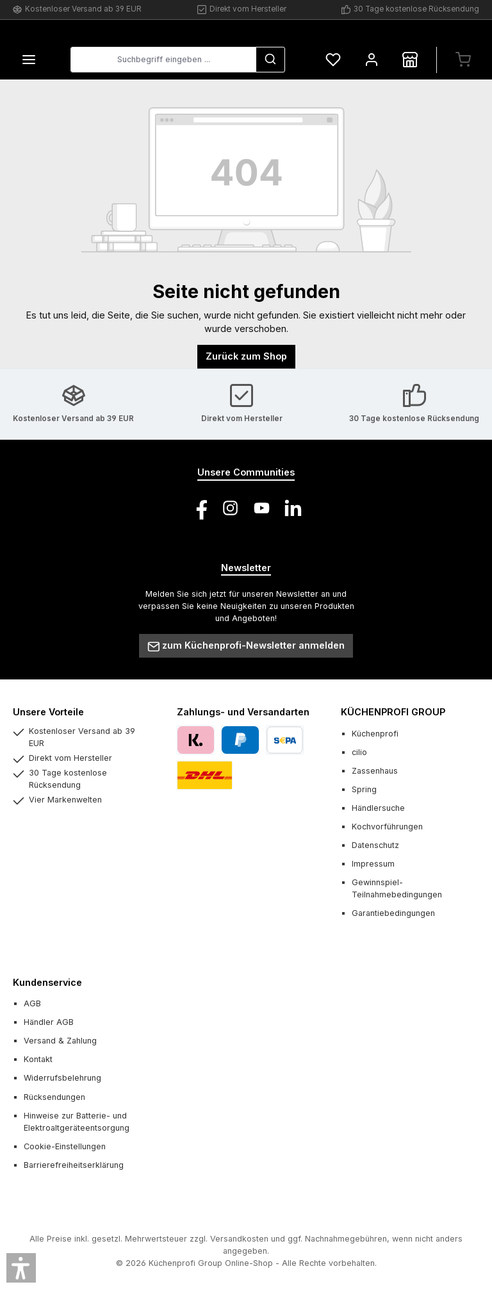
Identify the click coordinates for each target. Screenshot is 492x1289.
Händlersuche (378, 808)
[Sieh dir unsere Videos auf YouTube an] (261, 508)
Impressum (373, 864)
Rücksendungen (54, 1097)
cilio (359, 752)
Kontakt (38, 1060)
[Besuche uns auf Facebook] (198, 508)
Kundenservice (47, 982)
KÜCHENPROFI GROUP (393, 712)
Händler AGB (49, 1022)
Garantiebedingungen (393, 914)
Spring (364, 789)
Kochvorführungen (387, 826)
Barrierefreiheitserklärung (74, 1165)
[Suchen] (270, 60)
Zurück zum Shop (246, 356)
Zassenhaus (375, 771)
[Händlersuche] (410, 60)
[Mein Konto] (372, 60)
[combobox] (163, 60)
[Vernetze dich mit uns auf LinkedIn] (293, 508)
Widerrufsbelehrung (62, 1078)
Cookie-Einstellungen (65, 1146)
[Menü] (29, 60)
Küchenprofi (375, 733)
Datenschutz (375, 845)
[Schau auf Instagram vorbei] (230, 508)
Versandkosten (239, 1239)
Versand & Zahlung (60, 1041)
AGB (32, 1003)
